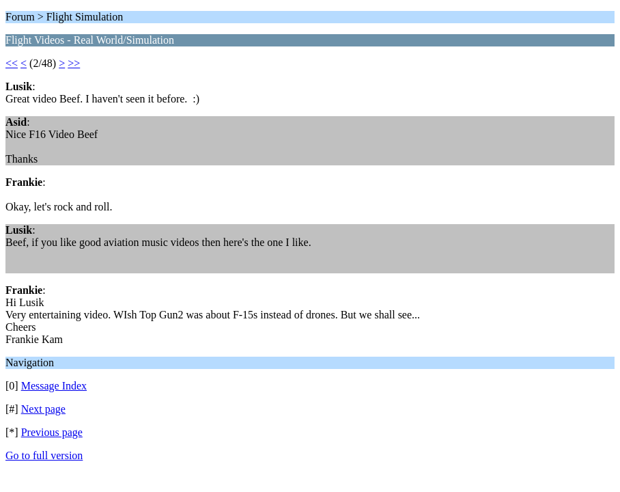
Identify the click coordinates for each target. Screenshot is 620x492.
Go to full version (44, 455)
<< (11, 63)
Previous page (52, 432)
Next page (43, 409)
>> (74, 63)
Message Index (54, 386)
